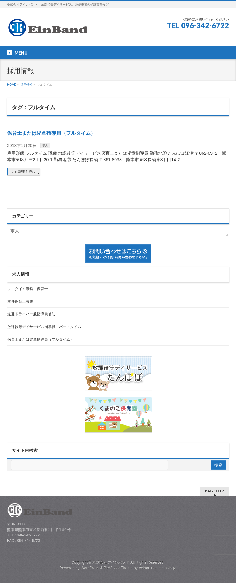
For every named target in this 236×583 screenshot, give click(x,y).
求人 (45, 145)
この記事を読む (23, 171)
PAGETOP (214, 491)
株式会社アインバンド (110, 562)
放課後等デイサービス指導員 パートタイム (44, 327)
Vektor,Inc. (147, 568)
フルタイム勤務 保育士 (27, 289)
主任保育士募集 (20, 301)
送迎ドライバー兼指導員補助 (31, 314)
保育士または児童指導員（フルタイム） (51, 133)
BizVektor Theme (118, 568)
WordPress (90, 568)
